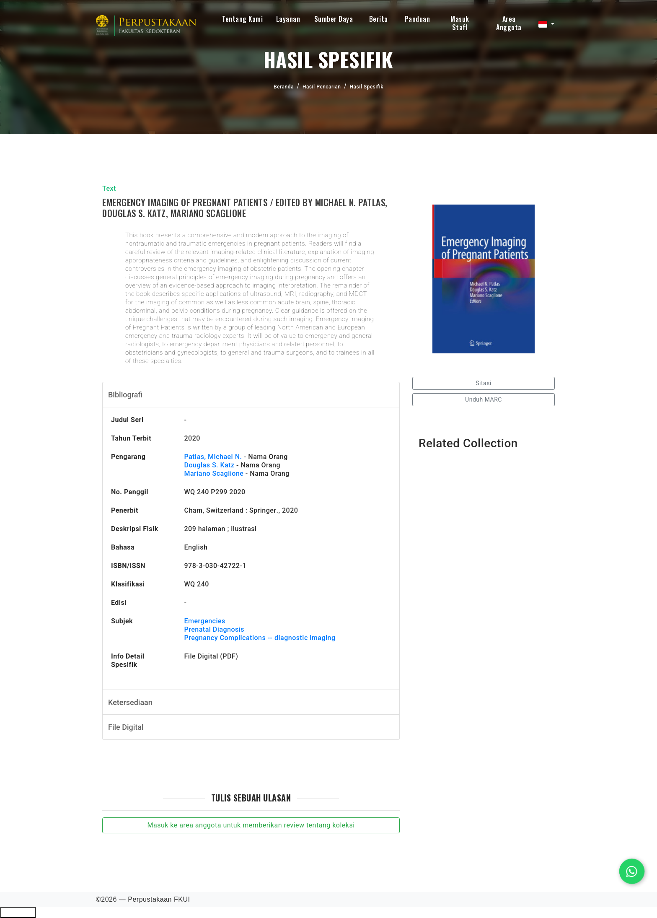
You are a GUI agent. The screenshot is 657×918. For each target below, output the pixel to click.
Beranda (284, 87)
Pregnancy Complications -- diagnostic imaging (260, 638)
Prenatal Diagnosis (214, 629)
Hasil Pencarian (322, 87)
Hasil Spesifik (366, 87)
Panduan (417, 19)
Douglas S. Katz (209, 465)
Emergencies (204, 621)
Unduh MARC (483, 399)
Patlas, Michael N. (213, 457)
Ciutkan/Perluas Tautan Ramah (17, 912)
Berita (378, 19)
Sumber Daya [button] (333, 19)
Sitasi (483, 383)
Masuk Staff (459, 23)
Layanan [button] (288, 19)
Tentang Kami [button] (242, 19)
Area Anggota (509, 23)
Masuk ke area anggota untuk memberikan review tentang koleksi (250, 825)
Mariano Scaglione (214, 473)
